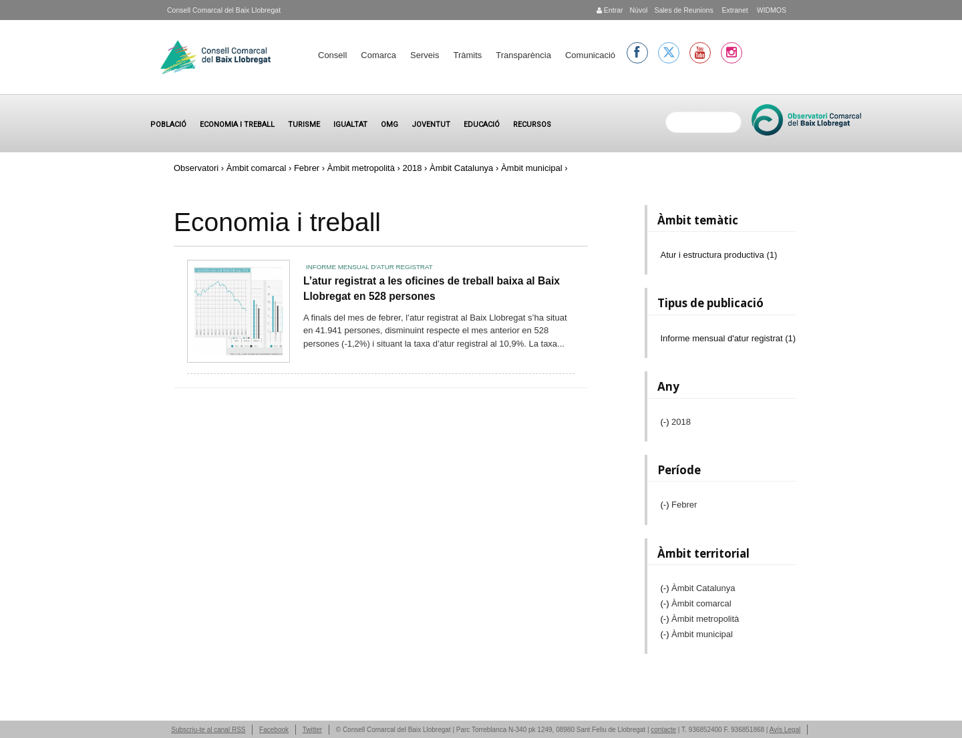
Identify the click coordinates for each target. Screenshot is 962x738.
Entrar (610, 10)
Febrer (306, 168)
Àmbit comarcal (256, 168)
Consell (332, 55)
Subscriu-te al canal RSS (208, 729)
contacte (663, 729)
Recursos (532, 124)
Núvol (638, 10)
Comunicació (590, 55)
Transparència (523, 55)
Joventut (431, 124)
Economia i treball (237, 124)
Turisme (304, 124)
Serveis (424, 55)
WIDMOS (770, 10)
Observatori (196, 168)
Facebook (274, 729)
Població (168, 124)
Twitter (312, 729)
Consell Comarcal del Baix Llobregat (224, 10)
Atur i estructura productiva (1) (719, 255)
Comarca (378, 55)
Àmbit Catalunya (461, 168)
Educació (482, 124)
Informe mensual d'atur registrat (369, 266)
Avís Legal (785, 729)
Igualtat (350, 124)
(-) (666, 422)
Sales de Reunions (683, 10)
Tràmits (467, 55)
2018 (412, 168)
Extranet (734, 10)
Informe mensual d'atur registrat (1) (728, 338)
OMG (389, 124)
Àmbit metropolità (361, 168)
